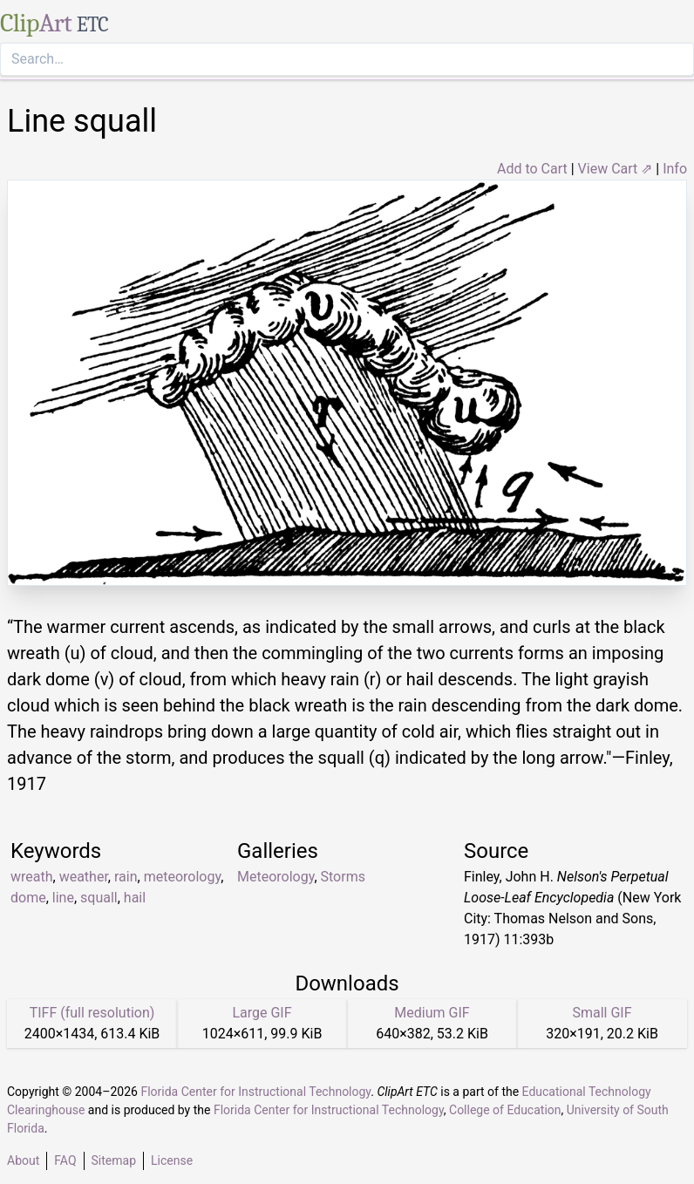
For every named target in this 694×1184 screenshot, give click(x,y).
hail (135, 897)
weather (83, 876)
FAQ (65, 1160)
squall (99, 897)
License (172, 1160)
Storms (343, 876)
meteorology (182, 876)
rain (126, 876)
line (63, 897)
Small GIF (601, 1012)
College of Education (505, 1110)
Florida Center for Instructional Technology (255, 1092)
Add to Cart (532, 168)
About (23, 1160)
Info (675, 168)
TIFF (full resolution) (92, 1012)
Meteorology (275, 876)
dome (28, 897)
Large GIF (261, 1012)
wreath (31, 876)
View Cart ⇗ (615, 168)
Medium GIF (431, 1012)
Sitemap (114, 1160)
